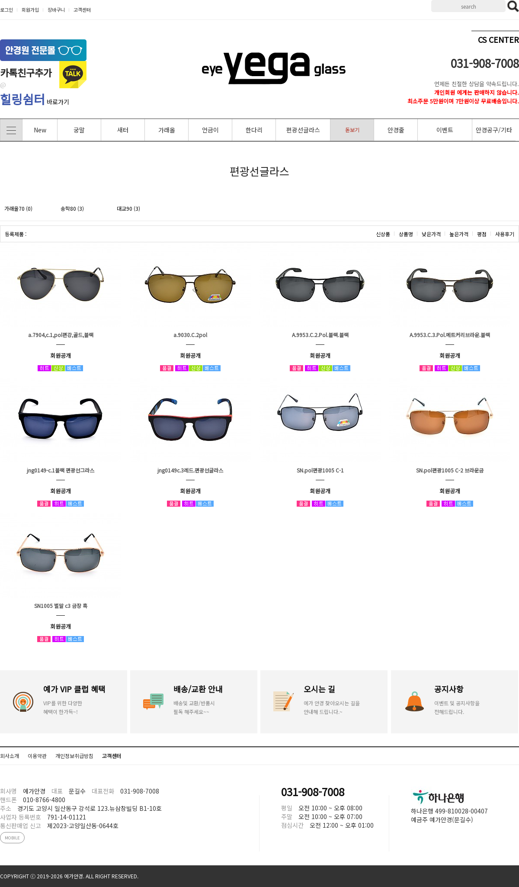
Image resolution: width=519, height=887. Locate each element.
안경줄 (396, 129)
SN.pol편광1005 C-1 (320, 470)
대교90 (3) (128, 208)
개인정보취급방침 (74, 755)
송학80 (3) (72, 208)
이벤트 (444, 129)
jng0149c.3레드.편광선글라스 (190, 470)
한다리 (254, 129)
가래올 (166, 129)
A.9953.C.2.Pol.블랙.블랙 (320, 334)
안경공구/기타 (494, 129)
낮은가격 (431, 234)
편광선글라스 (303, 129)
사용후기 (504, 234)
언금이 (210, 129)
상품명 (406, 234)
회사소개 (9, 755)
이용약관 (37, 755)
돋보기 (352, 129)
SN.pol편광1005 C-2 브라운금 (450, 470)
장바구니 (56, 9)
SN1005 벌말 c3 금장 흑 (60, 605)
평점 (482, 234)
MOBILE (12, 838)
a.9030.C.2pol (190, 334)
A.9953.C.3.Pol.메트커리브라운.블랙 (450, 334)
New (40, 129)
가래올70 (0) (18, 208)
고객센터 (82, 9)
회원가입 (30, 9)
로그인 (6, 9)
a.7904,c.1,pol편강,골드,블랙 (60, 334)
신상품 (383, 234)
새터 (122, 129)
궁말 (79, 129)
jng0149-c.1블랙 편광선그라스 (60, 470)
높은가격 (458, 234)
